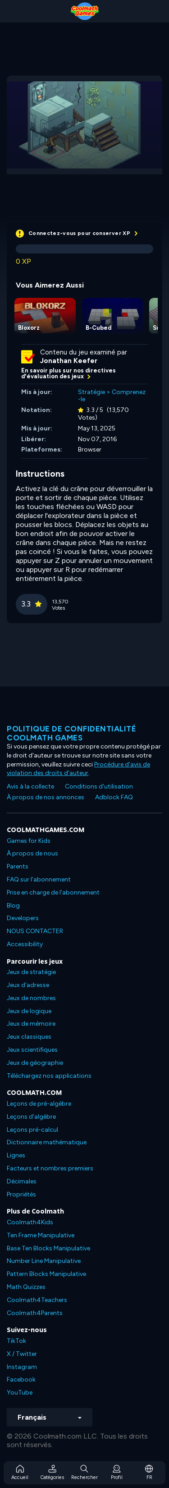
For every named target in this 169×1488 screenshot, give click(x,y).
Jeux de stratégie (31, 972)
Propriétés (21, 1194)
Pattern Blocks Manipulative (46, 1274)
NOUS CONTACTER (35, 931)
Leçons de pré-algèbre (39, 1103)
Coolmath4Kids (30, 1222)
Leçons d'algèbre (31, 1116)
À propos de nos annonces (45, 797)
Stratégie (91, 392)
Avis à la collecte (30, 786)
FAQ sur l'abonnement (39, 879)
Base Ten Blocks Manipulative (48, 1248)
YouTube (19, 1392)
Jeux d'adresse (28, 985)
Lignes (16, 1155)
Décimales (22, 1181)
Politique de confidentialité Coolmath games (71, 733)
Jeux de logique (29, 1011)
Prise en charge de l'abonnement (53, 892)
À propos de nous (32, 853)
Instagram (22, 1367)
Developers (23, 918)
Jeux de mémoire (31, 1023)
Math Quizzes (26, 1287)
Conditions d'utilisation (99, 786)
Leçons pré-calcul (32, 1130)
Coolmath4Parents (35, 1313)
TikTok (16, 1341)
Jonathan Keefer (68, 361)
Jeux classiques (29, 1037)
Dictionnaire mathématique (47, 1142)
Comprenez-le (112, 395)
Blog (13, 905)
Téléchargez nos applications (49, 1076)
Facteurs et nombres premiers (50, 1168)
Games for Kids (28, 841)
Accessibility (25, 944)
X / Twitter (22, 1354)
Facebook (21, 1379)
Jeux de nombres (31, 998)
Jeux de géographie (35, 1063)
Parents (17, 866)
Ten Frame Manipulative (40, 1235)
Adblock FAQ (114, 797)
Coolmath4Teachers (37, 1300)
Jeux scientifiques (32, 1050)
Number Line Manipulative (44, 1261)
